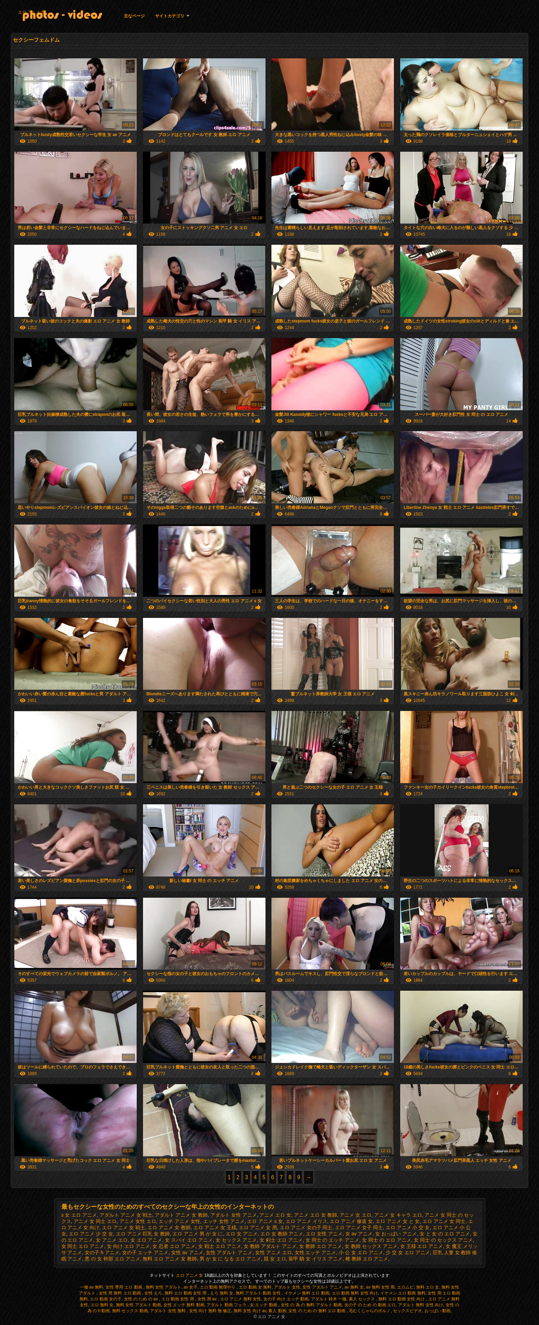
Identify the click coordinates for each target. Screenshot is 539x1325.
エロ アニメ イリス (306, 1221)
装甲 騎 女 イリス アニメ (315, 1258)
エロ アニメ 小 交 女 (408, 1227)
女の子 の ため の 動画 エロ (370, 1304)
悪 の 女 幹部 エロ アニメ (112, 1258)
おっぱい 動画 (437, 1310)
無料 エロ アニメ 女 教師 (170, 1258)
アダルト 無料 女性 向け (420, 1304)
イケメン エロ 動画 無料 (403, 1293)
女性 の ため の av (141, 1299)
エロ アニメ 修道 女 (351, 1221)
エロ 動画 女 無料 (255, 1287)
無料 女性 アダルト (164, 1287)
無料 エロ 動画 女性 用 (186, 1293)
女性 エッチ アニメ (315, 1252)
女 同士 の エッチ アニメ (332, 1240)
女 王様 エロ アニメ (421, 1246)
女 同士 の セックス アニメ (443, 1240)
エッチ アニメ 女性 (179, 1221)
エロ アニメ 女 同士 (443, 1221)
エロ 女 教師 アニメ (281, 1233)
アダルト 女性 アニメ (233, 1215)
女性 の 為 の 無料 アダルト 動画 (311, 1304)
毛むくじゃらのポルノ (369, 1310)
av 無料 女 (354, 1287)
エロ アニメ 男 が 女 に (197, 1233)
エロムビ (405, 1287)
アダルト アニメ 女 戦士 (126, 1215)
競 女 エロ (275, 1258)
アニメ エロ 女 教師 (315, 1215)
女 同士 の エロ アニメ (386, 1240)
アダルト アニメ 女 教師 (181, 1215)
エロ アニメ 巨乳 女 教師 (143, 1233)
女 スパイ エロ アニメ (189, 1240)
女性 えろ (153, 1293)
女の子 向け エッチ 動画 (286, 1299)
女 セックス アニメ (236, 1240)
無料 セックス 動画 (130, 1310)
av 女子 (190, 1287)
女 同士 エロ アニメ (82, 1246)
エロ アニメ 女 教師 (169, 1227)
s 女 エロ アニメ (79, 1215)
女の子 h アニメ (102, 1252)
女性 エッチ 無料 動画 (183, 1304)
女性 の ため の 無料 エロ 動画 (317, 1310)
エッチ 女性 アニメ (224, 1221)
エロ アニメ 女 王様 (214, 1227)
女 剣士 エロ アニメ (281, 1240)
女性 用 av (207, 1299)
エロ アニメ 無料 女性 (240, 1299)
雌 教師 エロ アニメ (366, 1258)
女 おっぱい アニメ (396, 1233)
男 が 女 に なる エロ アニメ (230, 1258)
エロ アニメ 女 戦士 (123, 1227)
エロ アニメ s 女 (265, 1221)
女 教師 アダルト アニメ (270, 1246)
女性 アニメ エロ (273, 1252)
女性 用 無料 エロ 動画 (120, 1293)
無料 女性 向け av (250, 1310)
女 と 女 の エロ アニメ (445, 1233)
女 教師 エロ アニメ (320, 1246)
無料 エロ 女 (427, 1287)
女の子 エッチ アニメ (145, 1252)
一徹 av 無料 (91, 1287)
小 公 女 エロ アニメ (361, 1252)
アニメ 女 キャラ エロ (398, 1215)
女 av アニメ (359, 1233)
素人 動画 (277, 1310)
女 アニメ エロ (112, 1240)
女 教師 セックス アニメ (371, 1246)
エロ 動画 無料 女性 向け (355, 1293)
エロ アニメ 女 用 (258, 1227)
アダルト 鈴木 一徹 (329, 1299)
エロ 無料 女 (102, 1304)
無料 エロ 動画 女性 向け (402, 1299)
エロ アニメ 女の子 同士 (306, 1227)
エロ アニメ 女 (31, 12)
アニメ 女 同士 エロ (95, 1221)
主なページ (134, 16)
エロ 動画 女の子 (105, 1299)
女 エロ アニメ (146, 1240)
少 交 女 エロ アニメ (408, 1252)
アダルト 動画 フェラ (227, 1304)
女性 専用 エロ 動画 (124, 1287)
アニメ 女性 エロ (137, 1221)
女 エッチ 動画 (264, 1304)
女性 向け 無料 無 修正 (210, 1310)
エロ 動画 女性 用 (178, 1299)
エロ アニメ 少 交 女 (91, 1233)
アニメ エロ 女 (275, 1215)
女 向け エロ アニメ (128, 1246)
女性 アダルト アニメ (229, 1252)
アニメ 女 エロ (355, 1215)
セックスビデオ (407, 1310)
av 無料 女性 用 (380, 1287)
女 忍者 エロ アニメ (173, 1246)
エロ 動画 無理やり (218, 1287)
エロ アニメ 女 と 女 (398, 1221)
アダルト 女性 (287, 1287)
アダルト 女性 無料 (168, 1310)
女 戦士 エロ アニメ (219, 1246)
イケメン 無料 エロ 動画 (306, 1293)
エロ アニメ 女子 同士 (359, 1227)
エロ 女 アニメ (242, 1233)
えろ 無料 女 (221, 1293)
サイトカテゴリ (169, 16)
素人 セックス (362, 1299)
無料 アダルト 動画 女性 (259, 1293)
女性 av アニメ (187, 1252)
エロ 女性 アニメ (324, 1233)
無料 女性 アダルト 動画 (138, 1304)
